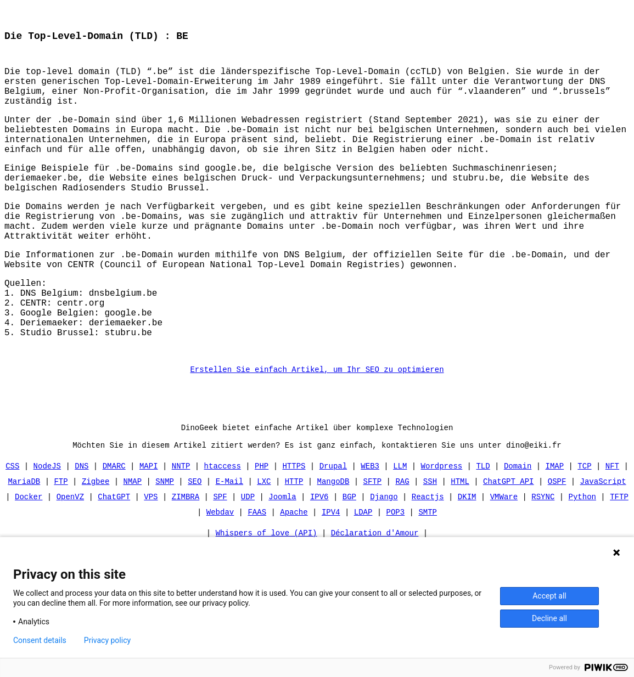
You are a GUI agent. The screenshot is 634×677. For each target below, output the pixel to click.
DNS (81, 528)
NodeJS (47, 528)
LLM (400, 528)
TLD (483, 528)
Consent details (39, 640)
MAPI (148, 528)
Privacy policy (107, 640)
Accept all (549, 595)
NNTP (181, 528)
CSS (12, 528)
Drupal (333, 528)
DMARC (114, 528)
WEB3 (370, 528)
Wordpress (442, 528)
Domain (517, 528)
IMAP (554, 528)
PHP (261, 528)
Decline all (549, 618)
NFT (612, 528)
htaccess (222, 528)
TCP (584, 528)
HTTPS (293, 528)
